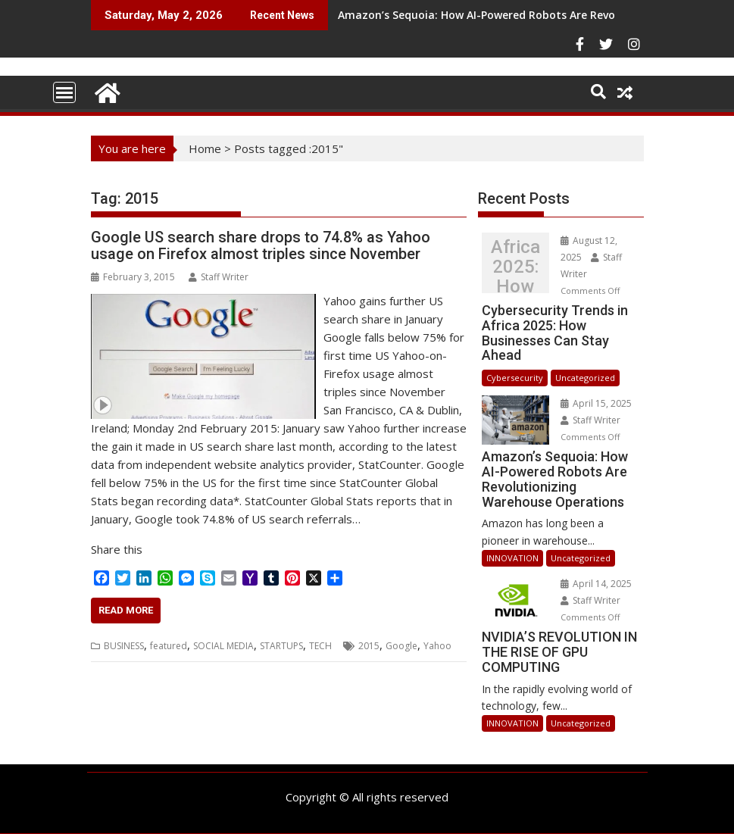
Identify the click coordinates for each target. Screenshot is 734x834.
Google (401, 645)
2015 (368, 645)
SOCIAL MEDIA (223, 645)
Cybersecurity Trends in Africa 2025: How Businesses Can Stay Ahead (515, 266)
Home (205, 148)
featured (168, 645)
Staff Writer (218, 276)
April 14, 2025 (596, 583)
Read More (125, 610)
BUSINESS (124, 645)
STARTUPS (281, 645)
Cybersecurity (514, 377)
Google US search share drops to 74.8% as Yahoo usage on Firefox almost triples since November (260, 245)
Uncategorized (585, 377)
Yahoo (437, 645)
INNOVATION (512, 558)
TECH (320, 645)
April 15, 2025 (596, 403)
